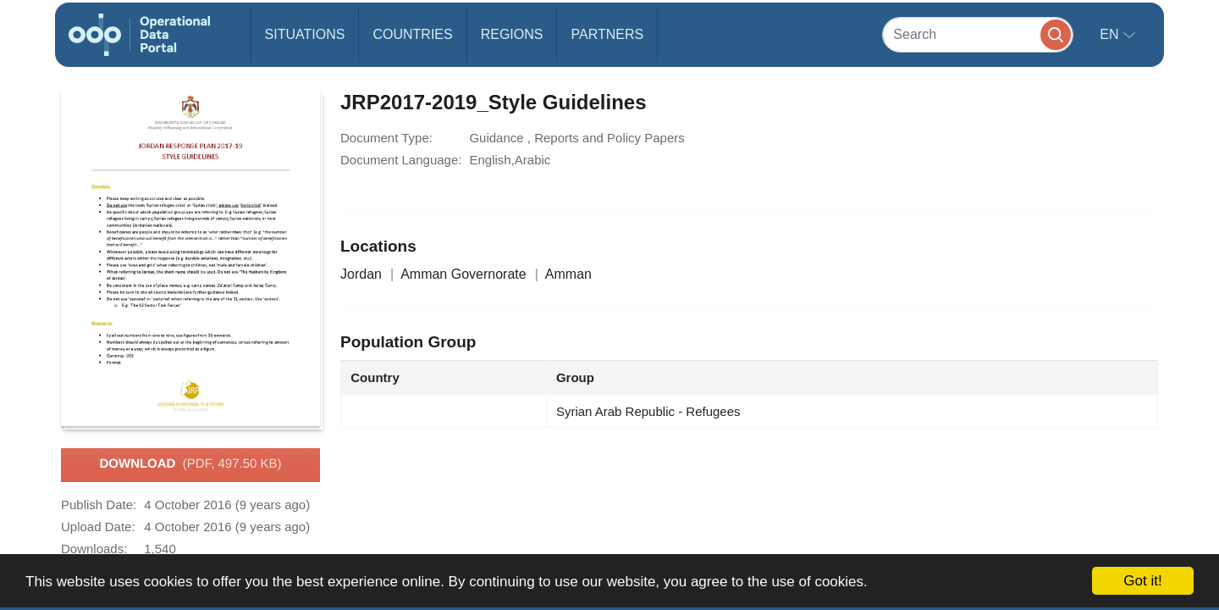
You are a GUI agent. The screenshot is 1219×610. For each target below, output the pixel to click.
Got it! (1142, 581)
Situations (305, 34)
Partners (607, 34)
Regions (512, 34)
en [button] (1111, 34)
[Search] (977, 34)
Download (190, 464)
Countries (412, 34)
